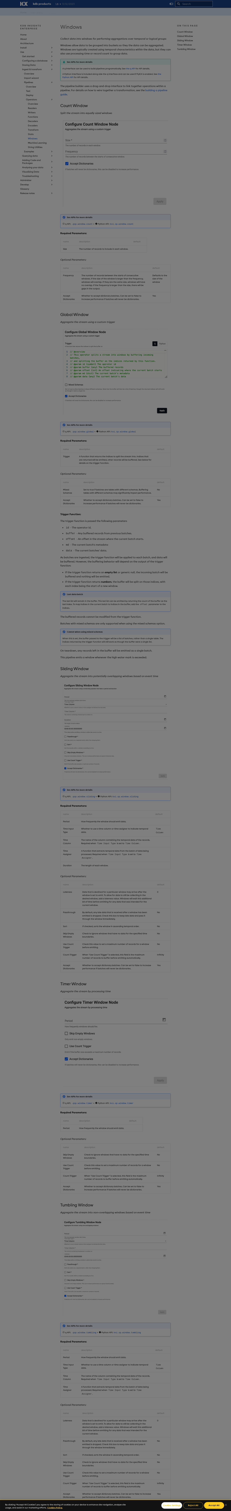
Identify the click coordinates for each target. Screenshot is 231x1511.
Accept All (214, 1505)
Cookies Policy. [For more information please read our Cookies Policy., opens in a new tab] (55, 1507)
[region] (115, 1505)
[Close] (225, 1504)
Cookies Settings (171, 1505)
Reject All (193, 1505)
